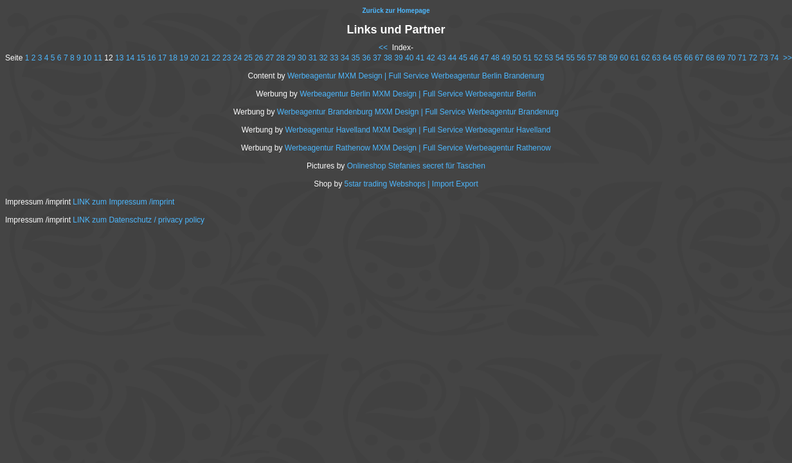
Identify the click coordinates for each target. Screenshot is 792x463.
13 (119, 57)
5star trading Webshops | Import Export (411, 183)
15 (140, 57)
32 (323, 57)
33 (334, 57)
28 (280, 57)
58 (602, 57)
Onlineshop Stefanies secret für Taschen (416, 165)
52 (538, 57)
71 (742, 57)
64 (667, 57)
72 (753, 57)
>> (787, 57)
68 (710, 57)
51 (527, 57)
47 (484, 57)
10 (87, 57)
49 (505, 57)
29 (291, 57)
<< (383, 47)
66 (688, 57)
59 (613, 57)
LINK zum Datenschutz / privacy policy (138, 219)
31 (313, 57)
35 (356, 57)
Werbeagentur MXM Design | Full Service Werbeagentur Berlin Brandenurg (415, 75)
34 (345, 57)
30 (302, 57)
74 (774, 57)
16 (151, 57)
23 (226, 57)
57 (592, 57)
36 (366, 57)
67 (699, 57)
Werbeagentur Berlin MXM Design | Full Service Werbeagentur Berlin (418, 93)
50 (516, 57)
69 (720, 57)
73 (763, 57)
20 (194, 57)
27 (270, 57)
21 (205, 57)
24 (237, 57)
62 (646, 57)
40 (409, 57)
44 (452, 57)
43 (441, 57)
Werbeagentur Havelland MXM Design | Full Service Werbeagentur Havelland (417, 129)
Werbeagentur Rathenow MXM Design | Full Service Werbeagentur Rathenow (418, 147)
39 (398, 57)
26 (259, 57)
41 (420, 57)
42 (430, 57)
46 (473, 57)
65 (678, 57)
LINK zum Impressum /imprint (123, 201)
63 (656, 57)
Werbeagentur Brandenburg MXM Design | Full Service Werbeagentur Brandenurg (418, 111)
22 (216, 57)
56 (581, 57)
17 (162, 57)
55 (570, 57)
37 (377, 57)
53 (548, 57)
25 (248, 57)
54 (559, 57)
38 (388, 57)
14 (130, 57)
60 (624, 57)
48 (495, 57)
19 (183, 57)
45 (463, 57)
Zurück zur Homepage (395, 10)
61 (635, 57)
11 (98, 57)
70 (731, 57)
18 (173, 57)
